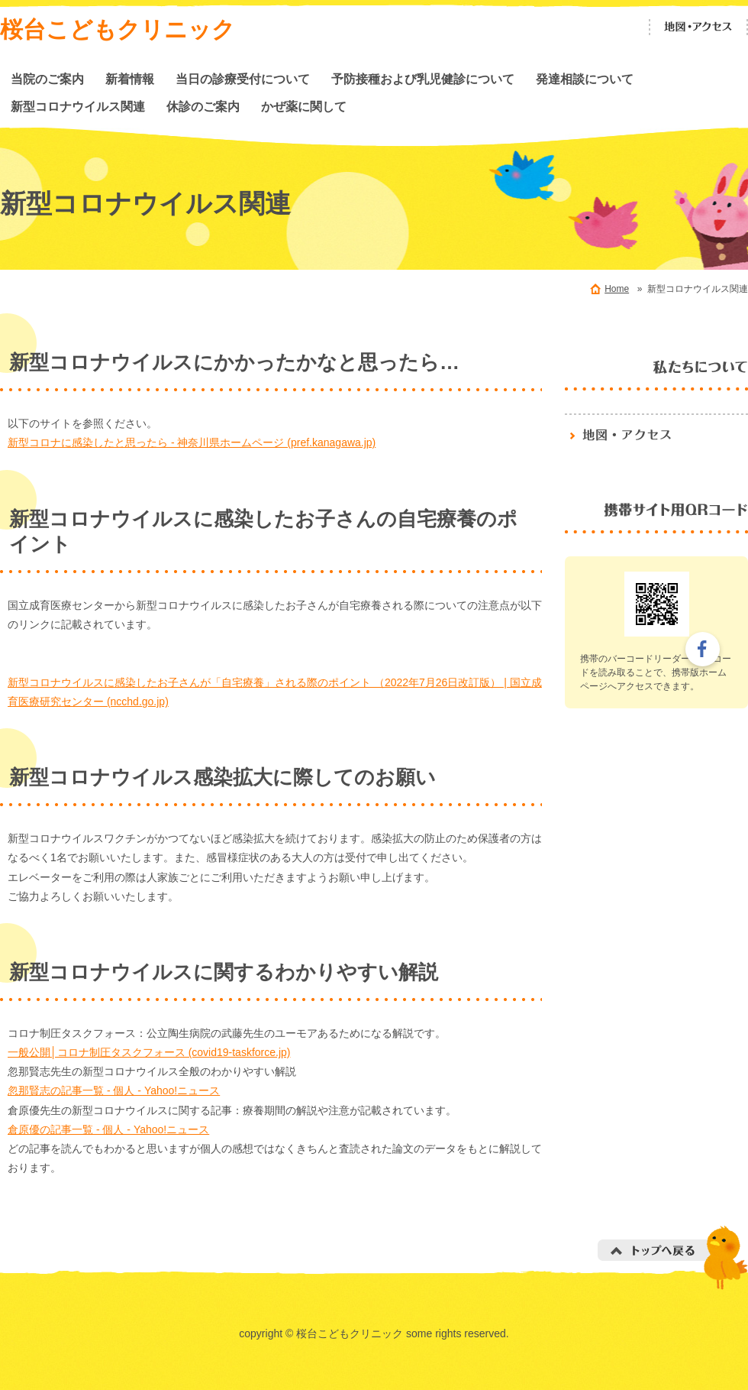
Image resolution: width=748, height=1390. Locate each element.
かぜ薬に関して (304, 106)
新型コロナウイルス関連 (78, 106)
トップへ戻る (673, 1257)
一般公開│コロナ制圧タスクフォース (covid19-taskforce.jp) (149, 1052)
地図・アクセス (698, 27)
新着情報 (129, 79)
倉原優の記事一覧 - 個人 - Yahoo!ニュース (108, 1129)
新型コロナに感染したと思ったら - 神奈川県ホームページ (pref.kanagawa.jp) (192, 442)
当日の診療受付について (243, 79)
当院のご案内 (47, 79)
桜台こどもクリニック (117, 29)
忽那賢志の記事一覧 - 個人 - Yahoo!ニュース (114, 1090)
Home (617, 289)
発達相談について (585, 79)
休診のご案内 (203, 106)
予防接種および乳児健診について (422, 79)
